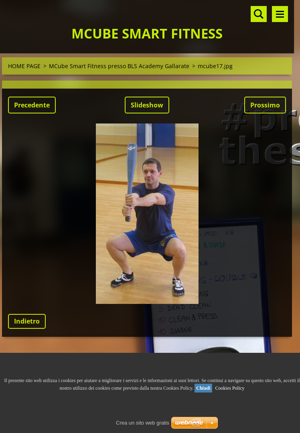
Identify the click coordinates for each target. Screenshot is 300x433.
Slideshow (147, 105)
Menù (280, 14)
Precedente (32, 105)
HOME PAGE (24, 66)
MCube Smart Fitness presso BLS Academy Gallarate (119, 66)
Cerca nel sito (259, 14)
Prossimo (265, 105)
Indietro (27, 321)
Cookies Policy (230, 388)
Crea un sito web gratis (142, 423)
